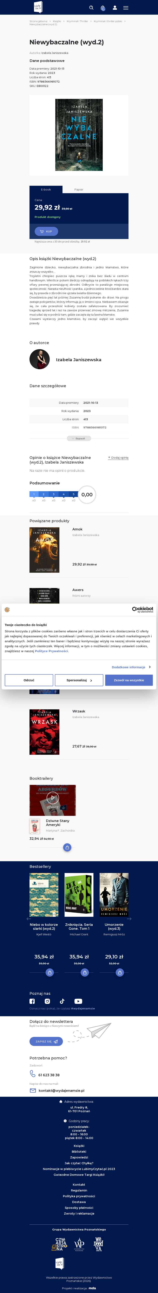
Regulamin (79, 1190)
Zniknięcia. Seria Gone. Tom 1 (79, 927)
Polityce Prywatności (51, 651)
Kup (46, 231)
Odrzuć (29, 680)
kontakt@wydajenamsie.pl (57, 1091)
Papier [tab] (78, 189)
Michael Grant (79, 934)
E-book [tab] (46, 189)
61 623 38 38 (45, 1075)
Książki (57, 21)
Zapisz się (47, 1041)
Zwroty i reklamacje (79, 1213)
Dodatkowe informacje (128, 667)
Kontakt (79, 1185)
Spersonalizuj (79, 680)
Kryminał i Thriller (77, 21)
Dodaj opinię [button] (120, 457)
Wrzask (78, 711)
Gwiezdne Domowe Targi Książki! (79, 1175)
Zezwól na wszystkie (129, 680)
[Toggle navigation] (91, 7)
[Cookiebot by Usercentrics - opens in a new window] (135, 610)
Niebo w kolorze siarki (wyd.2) (44, 927)
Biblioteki (79, 1151)
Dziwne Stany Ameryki (57, 823)
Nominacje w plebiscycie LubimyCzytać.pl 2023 (79, 1169)
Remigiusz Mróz (114, 934)
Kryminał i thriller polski (108, 21)
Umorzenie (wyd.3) (114, 927)
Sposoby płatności (79, 1208)
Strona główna (38, 21)
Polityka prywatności (79, 1196)
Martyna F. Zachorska (60, 830)
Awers (78, 590)
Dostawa (79, 1202)
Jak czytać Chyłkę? (79, 1163)
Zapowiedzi (79, 1157)
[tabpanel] (43, 923)
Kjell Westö (44, 934)
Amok (77, 529)
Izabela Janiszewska (54, 52)
